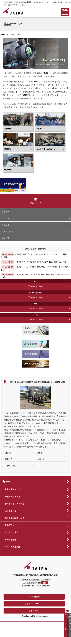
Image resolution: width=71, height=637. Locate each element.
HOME (3, 34)
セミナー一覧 (66, 620)
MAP (44, 582)
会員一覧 (5, 238)
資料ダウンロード (68, 623)
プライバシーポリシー (34, 603)
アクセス (5, 218)
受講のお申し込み (35, 283)
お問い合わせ (34, 596)
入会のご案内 (7, 231)
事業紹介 (5, 224)
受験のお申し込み (35, 317)
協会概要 (5, 211)
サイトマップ (34, 610)
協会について (15, 34)
